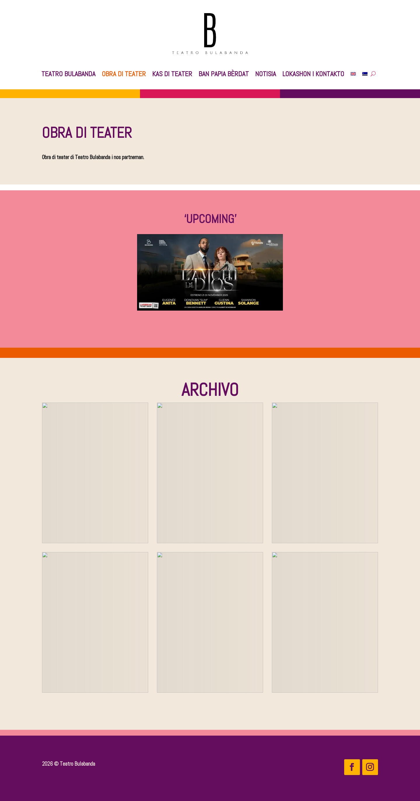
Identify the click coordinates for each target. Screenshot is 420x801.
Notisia (265, 73)
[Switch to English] (353, 74)
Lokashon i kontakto (313, 73)
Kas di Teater (172, 73)
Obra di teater (124, 73)
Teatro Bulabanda (68, 73)
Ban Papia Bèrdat (224, 73)
